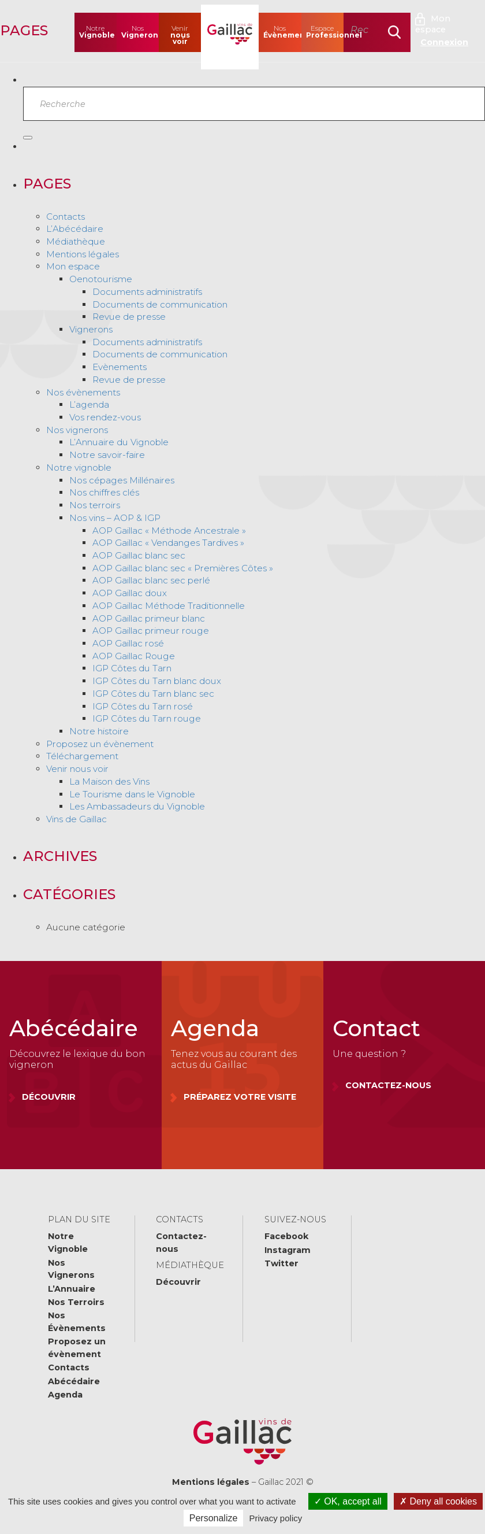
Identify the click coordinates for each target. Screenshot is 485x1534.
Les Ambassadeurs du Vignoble (137, 806)
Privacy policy (276, 1518)
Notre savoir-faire (107, 454)
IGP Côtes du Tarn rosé (142, 706)
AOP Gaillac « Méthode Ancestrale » (169, 530)
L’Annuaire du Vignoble (119, 442)
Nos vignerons (77, 429)
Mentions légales (82, 254)
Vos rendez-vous (105, 417)
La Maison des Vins (109, 781)
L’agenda (89, 404)
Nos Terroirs (76, 1302)
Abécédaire (74, 1381)
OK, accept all (348, 1501)
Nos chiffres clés (104, 492)
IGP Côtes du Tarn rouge (146, 718)
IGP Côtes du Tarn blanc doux (156, 680)
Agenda (65, 1394)
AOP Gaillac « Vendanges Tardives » (168, 542)
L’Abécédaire (74, 228)
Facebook (286, 1236)
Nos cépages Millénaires (121, 480)
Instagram (287, 1250)
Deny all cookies (438, 1501)
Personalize (213, 1518)
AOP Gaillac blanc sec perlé (151, 580)
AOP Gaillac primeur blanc (148, 618)
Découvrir (178, 1282)
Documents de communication (159, 304)
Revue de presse (129, 316)
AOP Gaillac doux (129, 592)
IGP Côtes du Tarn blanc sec (153, 693)
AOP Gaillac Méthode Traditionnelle (168, 605)
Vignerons (91, 329)
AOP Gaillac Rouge (133, 655)
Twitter (281, 1263)
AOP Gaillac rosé (128, 643)
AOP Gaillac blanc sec (138, 555)
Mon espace (432, 24)
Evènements (119, 366)
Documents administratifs (147, 291)
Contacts (65, 216)
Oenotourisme (100, 278)
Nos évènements (83, 392)
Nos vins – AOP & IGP (115, 517)
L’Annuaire (71, 1289)
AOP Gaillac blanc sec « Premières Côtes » (182, 568)
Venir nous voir (77, 768)
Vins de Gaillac (76, 819)
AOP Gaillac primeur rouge (150, 630)
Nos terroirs (94, 505)
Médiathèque (75, 241)
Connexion (444, 42)
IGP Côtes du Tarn (131, 668)
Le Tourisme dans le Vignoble (132, 794)
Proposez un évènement (100, 743)
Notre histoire (99, 731)
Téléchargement (82, 756)
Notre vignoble (78, 467)
